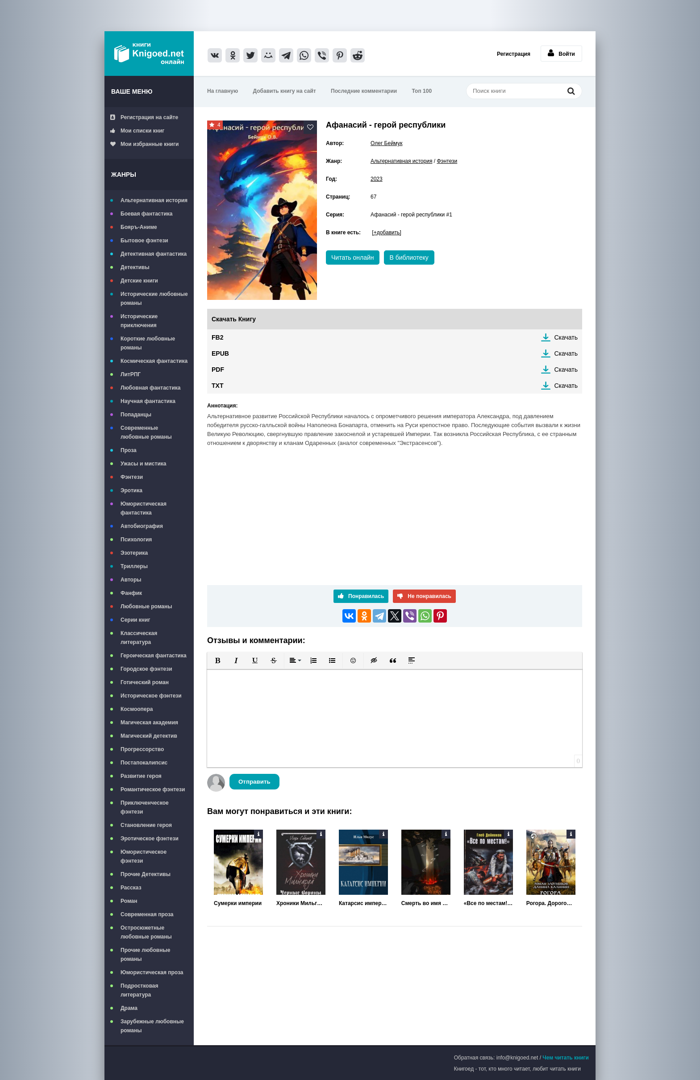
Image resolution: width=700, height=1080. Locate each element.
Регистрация (513, 54)
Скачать (566, 337)
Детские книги (139, 281)
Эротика (131, 490)
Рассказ (131, 888)
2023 (377, 179)
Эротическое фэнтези (150, 838)
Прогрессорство (142, 749)
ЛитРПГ (131, 374)
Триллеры (134, 566)
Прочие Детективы (146, 874)
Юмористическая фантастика (144, 508)
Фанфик (131, 593)
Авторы (131, 580)
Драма (129, 1008)
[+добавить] (386, 232)
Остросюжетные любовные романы (146, 932)
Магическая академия (149, 722)
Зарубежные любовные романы (152, 1026)
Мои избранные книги (144, 144)
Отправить (254, 781)
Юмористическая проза (152, 972)
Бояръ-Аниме (139, 227)
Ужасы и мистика (143, 464)
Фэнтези (132, 477)
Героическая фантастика (154, 655)
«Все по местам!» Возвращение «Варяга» (488, 903)
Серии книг (135, 620)
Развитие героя (141, 776)
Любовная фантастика (150, 388)
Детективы (135, 267)
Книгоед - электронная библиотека (149, 53)
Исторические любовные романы (154, 298)
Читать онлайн (352, 257)
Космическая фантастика (154, 361)
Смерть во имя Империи (425, 903)
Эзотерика (134, 553)
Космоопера (137, 709)
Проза (129, 450)
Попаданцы (136, 414)
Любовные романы (146, 606)
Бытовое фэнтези (144, 240)
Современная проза (147, 914)
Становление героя (146, 825)
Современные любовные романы (146, 432)
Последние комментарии (364, 91)
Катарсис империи (363, 903)
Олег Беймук (386, 143)
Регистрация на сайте (144, 117)
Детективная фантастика (154, 254)
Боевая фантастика (146, 214)
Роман (129, 901)
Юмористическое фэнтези (144, 856)
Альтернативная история (154, 200)
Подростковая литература (139, 990)
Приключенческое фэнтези (145, 807)
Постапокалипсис (144, 763)
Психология (136, 539)
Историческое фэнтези (151, 696)
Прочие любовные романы (145, 954)
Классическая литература (139, 637)
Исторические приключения (139, 320)
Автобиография (142, 526)
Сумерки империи (238, 903)
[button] (217, 660)
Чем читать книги (565, 1058)
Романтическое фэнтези (153, 789)
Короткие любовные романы (148, 343)
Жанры (123, 174)
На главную (222, 91)
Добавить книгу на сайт (284, 91)
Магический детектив (149, 736)
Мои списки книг (137, 131)
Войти (561, 53)
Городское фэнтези (146, 669)
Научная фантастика (148, 401)
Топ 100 (422, 91)
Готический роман (145, 682)
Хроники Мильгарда (300, 903)
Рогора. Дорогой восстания (550, 903)
